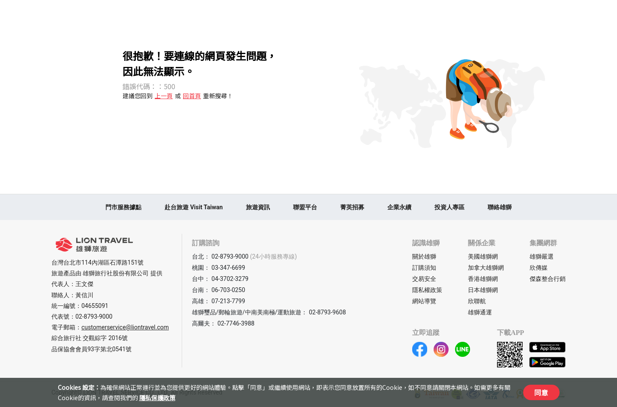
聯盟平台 (305, 207)
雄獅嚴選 (542, 256)
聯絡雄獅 (500, 207)
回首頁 (192, 95)
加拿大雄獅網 (486, 267)
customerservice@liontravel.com (125, 327)
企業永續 (399, 207)
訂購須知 (424, 267)
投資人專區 (449, 207)
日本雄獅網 (483, 289)
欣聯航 (477, 301)
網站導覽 (424, 301)
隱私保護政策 (157, 397)
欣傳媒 (539, 267)
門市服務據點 (123, 207)
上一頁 (164, 95)
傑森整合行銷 (548, 278)
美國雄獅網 (483, 256)
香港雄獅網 (483, 278)
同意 (541, 392)
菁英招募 (352, 207)
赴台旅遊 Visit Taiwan (194, 207)
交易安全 (424, 278)
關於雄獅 (424, 256)
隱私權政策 (427, 289)
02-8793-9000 (93, 316)
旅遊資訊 (258, 207)
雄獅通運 (480, 312)
